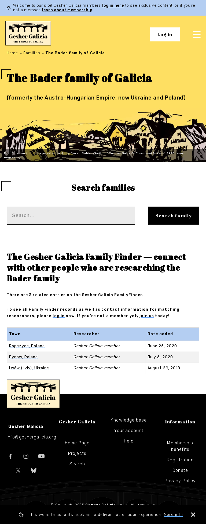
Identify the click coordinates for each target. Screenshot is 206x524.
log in (59, 316)
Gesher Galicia (33, 394)
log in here (113, 5)
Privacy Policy (180, 480)
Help (128, 441)
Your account (129, 430)
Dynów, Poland (23, 357)
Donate (180, 470)
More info (173, 514)
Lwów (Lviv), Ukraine (29, 368)
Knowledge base (129, 420)
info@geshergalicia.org (31, 437)
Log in (164, 34)
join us (146, 316)
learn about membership (67, 10)
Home (12, 53)
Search (77, 463)
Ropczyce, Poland (27, 346)
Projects (77, 453)
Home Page (77, 442)
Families (31, 53)
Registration (180, 459)
